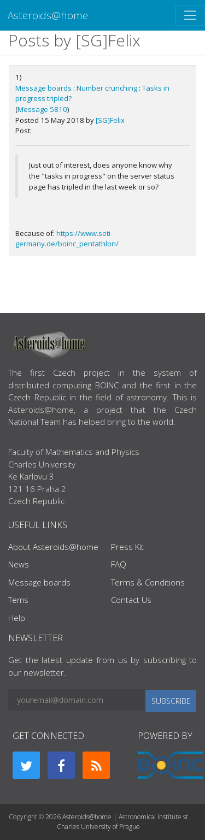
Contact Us (131, 599)
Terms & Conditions (148, 582)
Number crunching (107, 88)
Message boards (43, 88)
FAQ (118, 564)
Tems (18, 599)
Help (16, 617)
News (18, 564)
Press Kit (127, 546)
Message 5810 (42, 109)
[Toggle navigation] (190, 15)
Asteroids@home (48, 15)
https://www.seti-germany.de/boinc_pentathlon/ (67, 238)
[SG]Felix (110, 120)
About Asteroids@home (53, 546)
